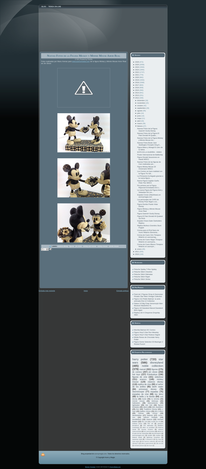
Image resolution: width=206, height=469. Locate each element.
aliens (145, 407)
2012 (137, 98)
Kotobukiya (152, 374)
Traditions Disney (150, 409)
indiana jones (137, 423)
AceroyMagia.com (115, 467)
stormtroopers (156, 433)
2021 (137, 75)
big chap (158, 439)
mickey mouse (102, 246)
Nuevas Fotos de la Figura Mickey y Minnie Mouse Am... (150, 139)
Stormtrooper (138, 392)
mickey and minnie (90, 246)
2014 (137, 93)
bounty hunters (147, 429)
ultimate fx (135, 443)
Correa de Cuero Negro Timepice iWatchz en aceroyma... (149, 241)
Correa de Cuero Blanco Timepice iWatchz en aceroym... (150, 245)
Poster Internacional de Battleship (150, 155)
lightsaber (136, 405)
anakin (150, 435)
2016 (137, 88)
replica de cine (144, 384)
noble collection (152, 365)
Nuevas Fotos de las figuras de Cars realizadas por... (149, 163)
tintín (159, 441)
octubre (140, 106)
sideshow (159, 377)
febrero (140, 126)
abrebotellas (137, 415)
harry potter (140, 359)
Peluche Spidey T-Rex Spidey (145, 269)
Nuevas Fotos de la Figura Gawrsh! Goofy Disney (147, 130)
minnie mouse (114, 246)
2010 (137, 254)
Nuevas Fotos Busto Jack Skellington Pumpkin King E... (149, 144)
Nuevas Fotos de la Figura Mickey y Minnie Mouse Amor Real (83, 55)
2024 (137, 67)
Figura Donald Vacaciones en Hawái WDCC (148, 158)
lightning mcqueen (153, 437)
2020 (137, 77)
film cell (144, 421)
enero (139, 249)
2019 (137, 80)
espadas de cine (140, 394)
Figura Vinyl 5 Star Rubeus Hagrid (147, 335)
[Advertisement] (59, 271)
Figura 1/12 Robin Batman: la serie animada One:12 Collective (147, 300)
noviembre (141, 103)
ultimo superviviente (147, 443)
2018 (137, 82)
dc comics (137, 372)
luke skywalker (157, 407)
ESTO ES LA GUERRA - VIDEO (149, 152)
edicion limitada (150, 417)
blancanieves (153, 403)
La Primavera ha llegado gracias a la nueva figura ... (150, 177)
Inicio (86, 291)
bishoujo (155, 401)
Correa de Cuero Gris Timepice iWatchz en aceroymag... (149, 236)
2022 (137, 72)
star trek (148, 405)
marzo (139, 123)
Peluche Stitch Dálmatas (143, 274)
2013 (137, 95)
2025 (137, 65)
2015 (137, 90)
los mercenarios (149, 431)
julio (139, 113)
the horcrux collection (148, 441)
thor (137, 409)
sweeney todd (137, 439)
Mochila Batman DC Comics (144, 330)
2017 (137, 85)
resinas (141, 413)
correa (154, 413)
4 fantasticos (149, 439)
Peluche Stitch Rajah (142, 277)
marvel (142, 369)
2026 (137, 62)
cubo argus (135, 441)
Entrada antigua (123, 291)
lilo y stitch (159, 411)
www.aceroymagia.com (81, 61)
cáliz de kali (159, 443)
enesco (143, 379)
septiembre (141, 108)
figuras (72, 246)
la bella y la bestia (146, 396)
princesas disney (148, 389)
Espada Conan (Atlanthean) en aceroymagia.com (149, 196)
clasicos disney (62, 246)
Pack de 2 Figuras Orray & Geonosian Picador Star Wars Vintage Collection (148, 295)
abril (139, 121)
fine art (150, 423)
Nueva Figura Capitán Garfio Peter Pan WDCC (148, 182)
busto (144, 399)
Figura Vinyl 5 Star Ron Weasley (146, 332)
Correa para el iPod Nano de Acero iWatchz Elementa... (148, 231)
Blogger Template (90, 467)
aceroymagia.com (138, 435)
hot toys (136, 374)
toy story (159, 394)
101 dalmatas (148, 425)
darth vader (157, 387)
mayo (139, 118)
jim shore (78, 246)
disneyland (156, 362)
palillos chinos (145, 411)
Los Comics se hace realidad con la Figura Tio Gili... (149, 172)
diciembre (141, 100)
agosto (140, 111)
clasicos (149, 419)
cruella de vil (155, 421)
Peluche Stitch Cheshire (143, 272)
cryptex (158, 435)
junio (139, 116)
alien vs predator (149, 427)
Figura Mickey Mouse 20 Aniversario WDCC (146, 168)
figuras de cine (139, 377)
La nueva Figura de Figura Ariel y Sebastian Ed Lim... (149, 191)
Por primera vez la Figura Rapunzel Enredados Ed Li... (148, 186)
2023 (137, 70)
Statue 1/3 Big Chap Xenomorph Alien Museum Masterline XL (148, 305)
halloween (136, 403)
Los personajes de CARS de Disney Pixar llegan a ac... (148, 201)
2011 (137, 252)
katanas (150, 415)
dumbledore (136, 419)
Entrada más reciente (47, 291)
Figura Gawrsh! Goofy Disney (148, 214)
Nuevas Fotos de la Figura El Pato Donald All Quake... (148, 134)
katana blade (137, 437)
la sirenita (155, 399)
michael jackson (139, 445)
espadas (154, 392)
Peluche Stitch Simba (142, 279)
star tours (149, 445)
